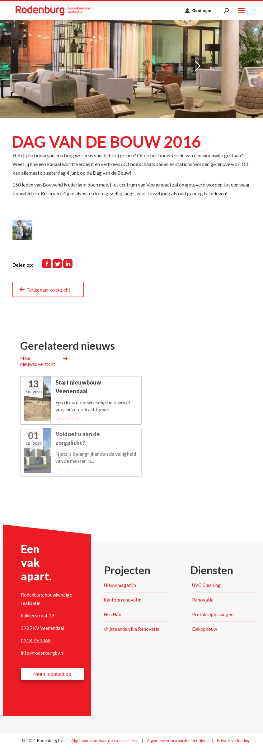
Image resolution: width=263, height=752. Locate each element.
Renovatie (203, 599)
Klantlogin (198, 10)
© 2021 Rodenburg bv (42, 740)
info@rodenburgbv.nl (42, 653)
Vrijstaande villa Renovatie (131, 629)
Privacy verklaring (233, 740)
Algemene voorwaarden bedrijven (178, 740)
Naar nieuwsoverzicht (37, 361)
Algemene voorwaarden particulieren (105, 740)
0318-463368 (36, 640)
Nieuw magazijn (120, 585)
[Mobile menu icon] (241, 10)
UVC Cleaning (206, 585)
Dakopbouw (204, 629)
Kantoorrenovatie (122, 599)
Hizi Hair (113, 614)
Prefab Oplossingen (212, 614)
